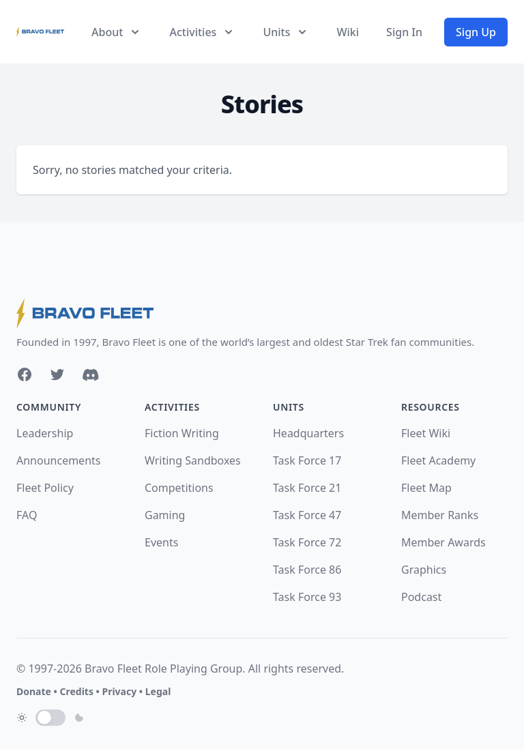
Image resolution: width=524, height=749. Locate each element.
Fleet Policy (45, 487)
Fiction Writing (182, 433)
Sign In (404, 32)
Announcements (58, 460)
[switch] (50, 717)
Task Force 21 (307, 487)
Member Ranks (439, 515)
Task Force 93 (307, 596)
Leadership (44, 433)
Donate (33, 691)
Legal (158, 691)
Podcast (421, 596)
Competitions (179, 487)
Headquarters (308, 433)
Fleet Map (426, 487)
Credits (76, 691)
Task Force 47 (307, 515)
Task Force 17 (307, 460)
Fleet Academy (438, 460)
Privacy (119, 691)
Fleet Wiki (425, 433)
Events (161, 542)
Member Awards (443, 542)
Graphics (423, 569)
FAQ (26, 515)
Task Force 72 (307, 542)
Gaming (165, 515)
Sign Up (476, 32)
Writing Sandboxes (193, 460)
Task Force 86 (307, 569)
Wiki (347, 32)
